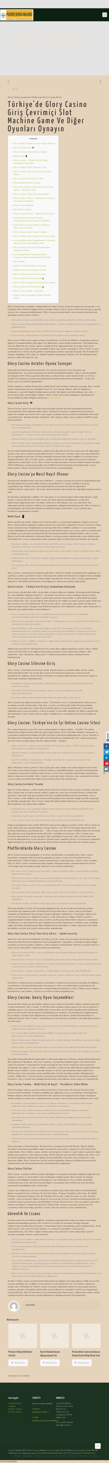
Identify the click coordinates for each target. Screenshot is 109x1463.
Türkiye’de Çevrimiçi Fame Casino (30, 270)
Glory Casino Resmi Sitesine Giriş (30, 274)
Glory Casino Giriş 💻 (24, 148)
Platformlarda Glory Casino (27, 183)
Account (94, 1456)
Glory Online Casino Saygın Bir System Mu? (35, 236)
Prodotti (73, 1456)
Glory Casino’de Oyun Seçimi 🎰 (29, 278)
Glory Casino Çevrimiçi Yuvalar (28, 178)
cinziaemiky (30, 1305)
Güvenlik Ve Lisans (23, 209)
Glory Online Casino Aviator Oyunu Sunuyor (35, 143)
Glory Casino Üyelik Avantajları (28, 291)
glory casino (54, 398)
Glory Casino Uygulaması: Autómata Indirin (34, 282)
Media (63, 1456)
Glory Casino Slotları (24, 205)
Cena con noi (40, 1456)
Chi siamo (27, 1456)
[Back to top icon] (98, 1446)
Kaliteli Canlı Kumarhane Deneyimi (30, 266)
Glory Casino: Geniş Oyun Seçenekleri (32, 194)
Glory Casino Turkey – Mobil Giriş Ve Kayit (34, 214)
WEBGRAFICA (89, 1453)
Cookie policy (15, 1409)
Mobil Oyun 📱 (21, 156)
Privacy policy (15, 1412)
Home (17, 1456)
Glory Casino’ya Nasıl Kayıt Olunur (30, 152)
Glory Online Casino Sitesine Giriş (30, 167)
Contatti (83, 1456)
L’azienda (53, 1456)
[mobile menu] (104, 14)
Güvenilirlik (19, 261)
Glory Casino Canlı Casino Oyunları (30, 232)
